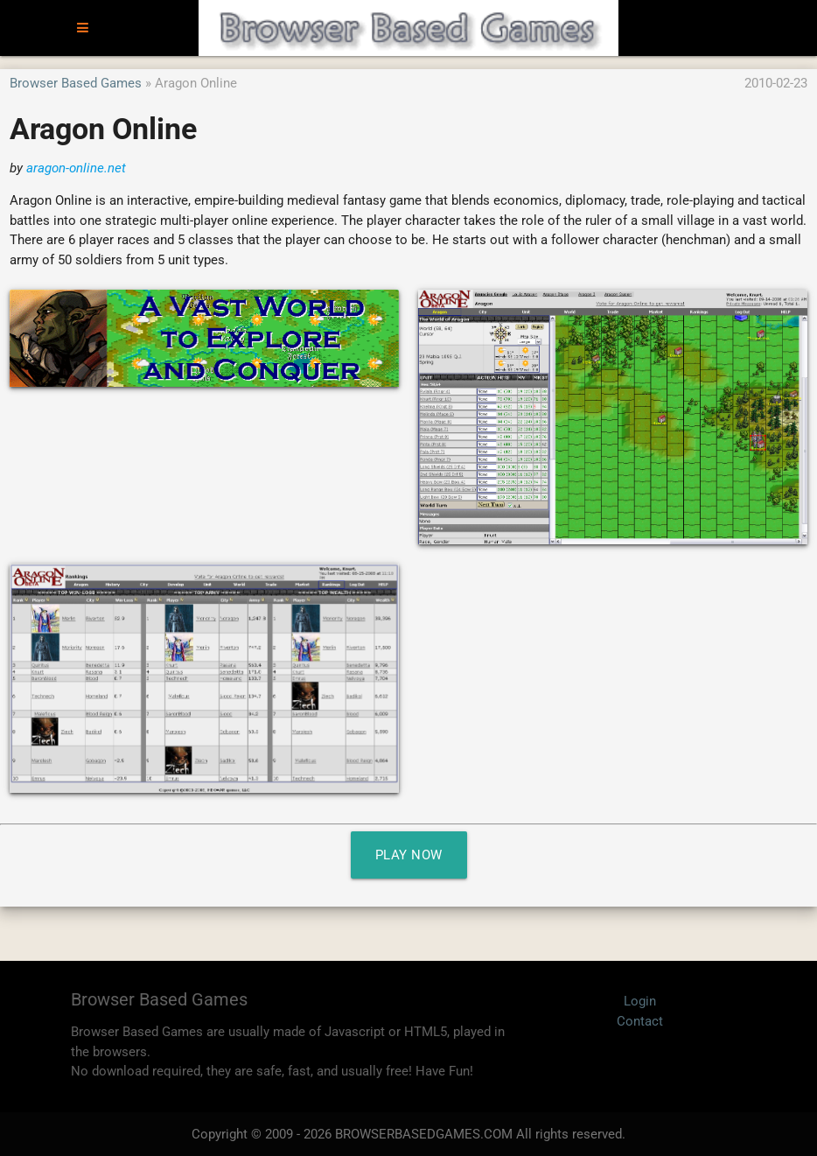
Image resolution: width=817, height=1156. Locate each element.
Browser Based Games (76, 83)
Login (640, 1001)
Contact (640, 1021)
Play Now (409, 855)
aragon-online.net (76, 168)
